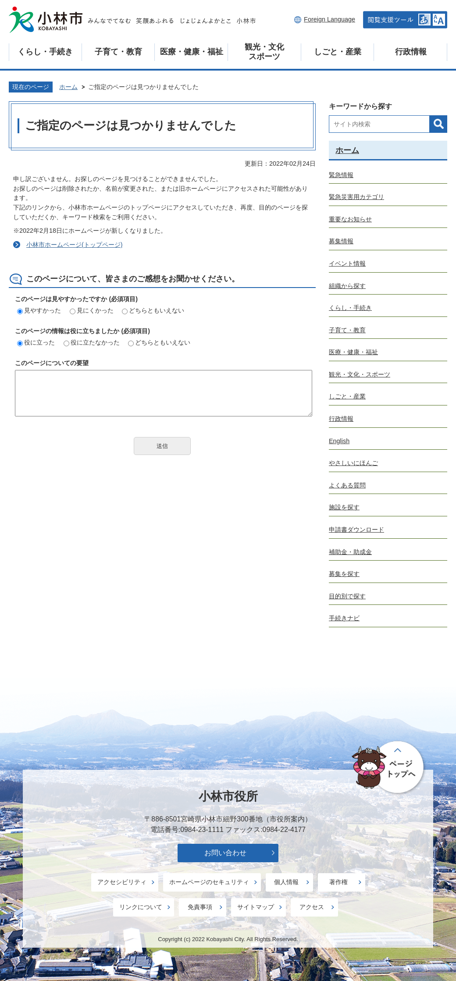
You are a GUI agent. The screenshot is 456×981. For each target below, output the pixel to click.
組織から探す (347, 285)
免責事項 (200, 906)
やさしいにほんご (353, 462)
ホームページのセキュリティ (209, 881)
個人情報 (286, 881)
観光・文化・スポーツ (359, 374)
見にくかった (92, 310)
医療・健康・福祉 (191, 51)
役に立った (36, 342)
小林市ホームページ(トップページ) (74, 244)
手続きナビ (344, 618)
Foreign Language (329, 19)
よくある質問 (347, 485)
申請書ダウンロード (356, 529)
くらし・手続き (45, 51)
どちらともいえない (153, 310)
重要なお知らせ (350, 219)
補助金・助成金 (350, 551)
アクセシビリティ (121, 881)
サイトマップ (255, 906)
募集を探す (344, 573)
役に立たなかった (92, 342)
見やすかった (39, 310)
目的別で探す (347, 596)
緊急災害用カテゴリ (356, 196)
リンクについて (140, 906)
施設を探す (344, 507)
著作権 (338, 881)
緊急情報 (341, 174)
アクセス (311, 906)
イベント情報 (347, 263)
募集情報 (341, 241)
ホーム (68, 86)
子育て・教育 (118, 51)
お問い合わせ (225, 853)
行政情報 (411, 51)
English (339, 440)
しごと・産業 (337, 51)
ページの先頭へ (389, 767)
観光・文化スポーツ (264, 52)
